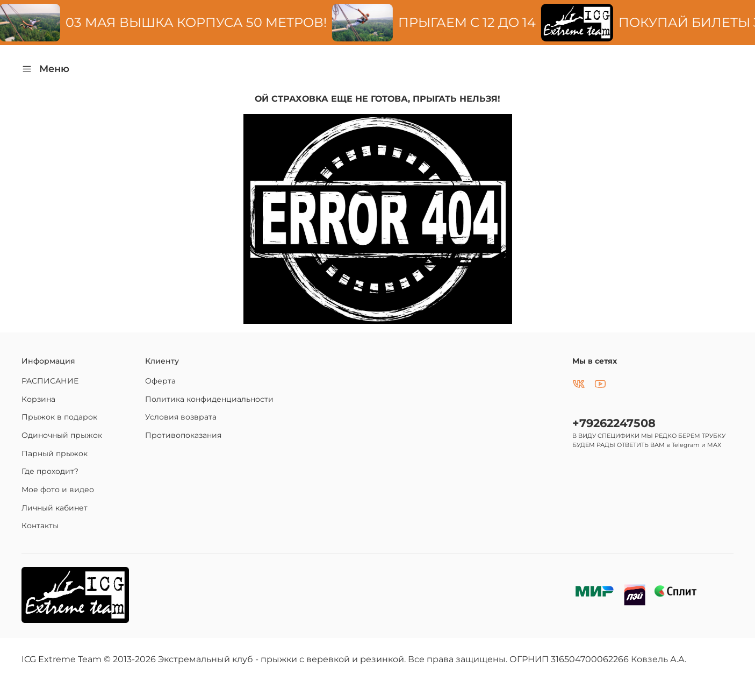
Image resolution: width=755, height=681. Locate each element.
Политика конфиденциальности (209, 399)
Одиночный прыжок (61, 435)
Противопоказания (183, 435)
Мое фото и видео (57, 489)
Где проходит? (49, 471)
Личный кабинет (54, 508)
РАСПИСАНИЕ (49, 381)
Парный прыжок (54, 453)
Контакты (40, 525)
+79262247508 (614, 423)
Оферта (160, 381)
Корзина (38, 399)
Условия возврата (181, 417)
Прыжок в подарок (59, 417)
